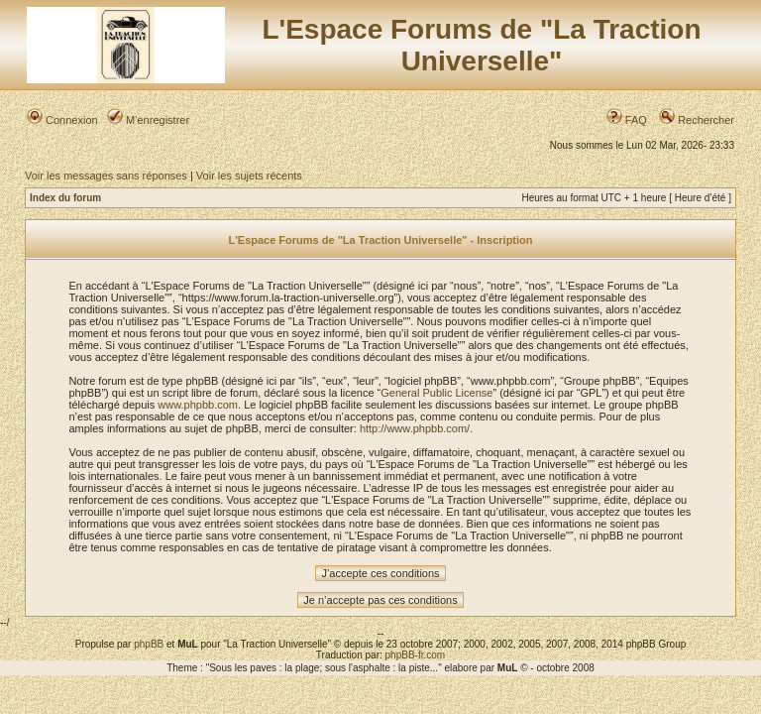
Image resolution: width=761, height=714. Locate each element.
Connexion (62, 120)
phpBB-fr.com (415, 655)
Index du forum (65, 197)
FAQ (626, 120)
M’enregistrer (148, 120)
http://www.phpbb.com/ (415, 428)
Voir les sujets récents (249, 175)
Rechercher (696, 120)
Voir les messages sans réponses (106, 175)
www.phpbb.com (198, 405)
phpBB (148, 644)
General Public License (436, 393)
